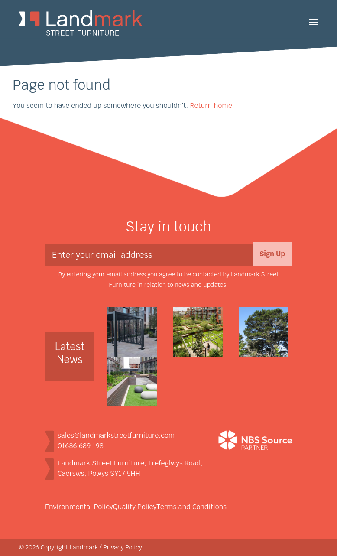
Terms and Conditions (191, 506)
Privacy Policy (122, 547)
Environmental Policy (79, 506)
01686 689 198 (81, 445)
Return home (211, 105)
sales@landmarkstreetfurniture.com (116, 435)
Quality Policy (134, 506)
